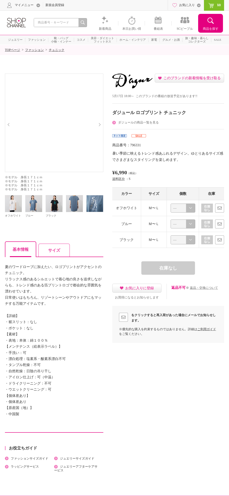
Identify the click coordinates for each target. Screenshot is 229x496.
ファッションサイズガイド (29, 458)
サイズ (54, 250)
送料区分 (118, 179)
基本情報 (21, 249)
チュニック (56, 50)
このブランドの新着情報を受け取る (192, 78)
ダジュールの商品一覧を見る (138, 122)
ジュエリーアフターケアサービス (76, 468)
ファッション (34, 50)
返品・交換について (204, 288)
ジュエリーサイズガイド (77, 458)
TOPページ (12, 50)
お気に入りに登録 (139, 288)
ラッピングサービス (25, 466)
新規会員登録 (54, 5)
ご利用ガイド (206, 329)
